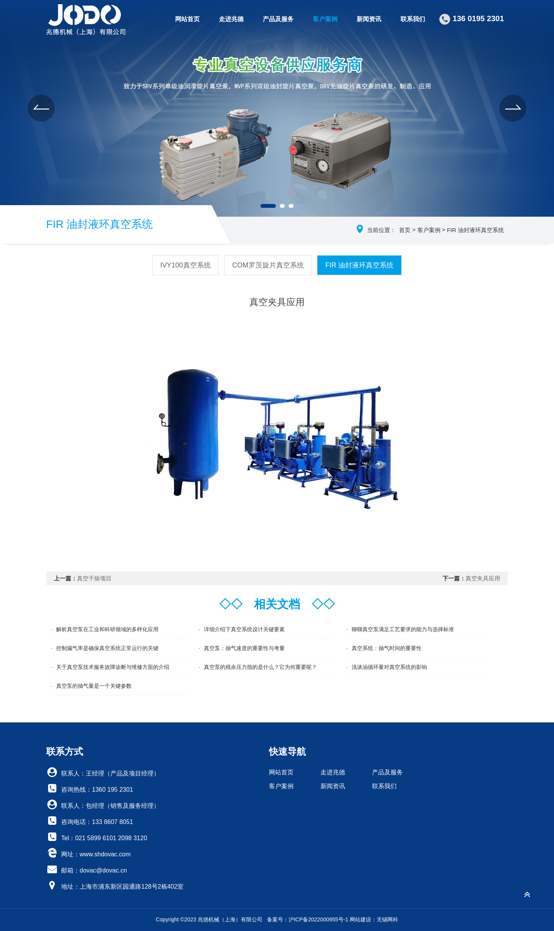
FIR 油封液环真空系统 (475, 230)
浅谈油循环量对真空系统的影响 (389, 667)
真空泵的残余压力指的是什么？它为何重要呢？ (260, 667)
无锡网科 (387, 919)
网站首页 (187, 19)
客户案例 (325, 19)
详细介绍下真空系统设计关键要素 (244, 629)
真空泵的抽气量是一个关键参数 (94, 686)
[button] (41, 108)
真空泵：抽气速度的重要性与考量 (244, 648)
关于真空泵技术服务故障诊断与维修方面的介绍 (112, 667)
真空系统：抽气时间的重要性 (387, 648)
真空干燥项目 (94, 578)
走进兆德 (231, 19)
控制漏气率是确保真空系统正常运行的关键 (107, 648)
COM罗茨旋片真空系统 (268, 265)
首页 (404, 230)
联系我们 (412, 19)
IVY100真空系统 (185, 265)
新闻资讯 (369, 19)
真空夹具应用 (483, 578)
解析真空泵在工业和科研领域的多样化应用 (107, 629)
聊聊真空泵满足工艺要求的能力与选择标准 (403, 629)
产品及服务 (278, 19)
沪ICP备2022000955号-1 (319, 919)
